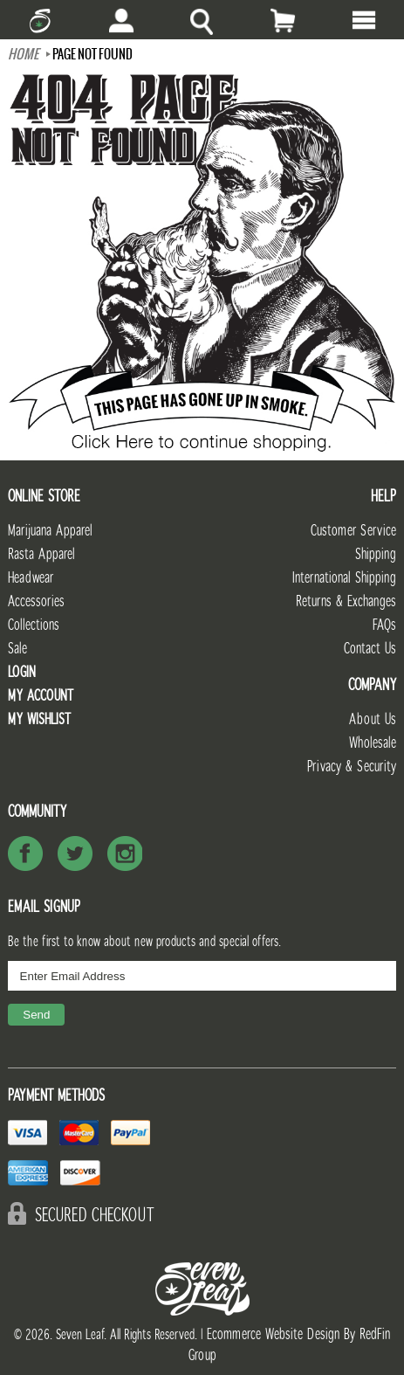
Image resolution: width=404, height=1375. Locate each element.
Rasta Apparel (41, 554)
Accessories (36, 601)
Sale (17, 648)
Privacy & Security (351, 766)
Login (22, 672)
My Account (40, 695)
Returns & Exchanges (346, 601)
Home (23, 54)
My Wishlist (39, 719)
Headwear (30, 577)
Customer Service (353, 530)
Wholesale (372, 743)
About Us (372, 719)
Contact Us (370, 648)
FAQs (384, 625)
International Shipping (344, 577)
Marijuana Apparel (50, 530)
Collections (33, 625)
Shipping (375, 554)
